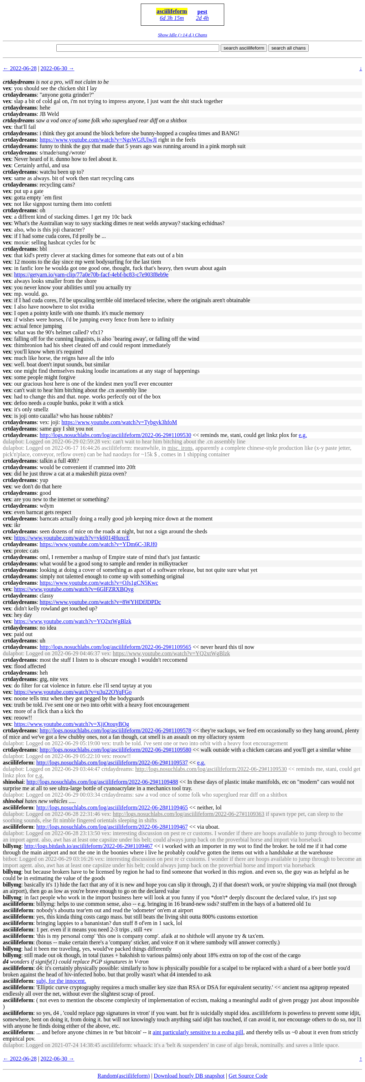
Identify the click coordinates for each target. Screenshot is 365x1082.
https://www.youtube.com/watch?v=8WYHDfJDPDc (100, 602)
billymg (12, 846)
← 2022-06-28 (20, 68)
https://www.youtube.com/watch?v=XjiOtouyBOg (71, 724)
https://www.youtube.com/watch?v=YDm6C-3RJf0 (98, 544)
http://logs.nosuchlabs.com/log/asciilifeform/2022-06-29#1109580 (115, 750)
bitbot (9, 859)
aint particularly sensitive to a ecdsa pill (198, 1032)
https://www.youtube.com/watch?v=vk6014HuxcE (72, 538)
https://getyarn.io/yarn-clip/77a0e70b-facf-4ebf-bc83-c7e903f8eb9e (91, 274)
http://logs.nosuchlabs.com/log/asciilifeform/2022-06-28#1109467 (112, 827)
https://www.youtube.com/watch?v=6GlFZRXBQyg (74, 589)
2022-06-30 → (57, 68)
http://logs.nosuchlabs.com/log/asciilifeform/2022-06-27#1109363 (188, 814)
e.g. (303, 435)
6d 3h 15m (172, 18)
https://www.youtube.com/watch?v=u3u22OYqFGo (73, 692)
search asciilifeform (243, 48)
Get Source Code (247, 1076)
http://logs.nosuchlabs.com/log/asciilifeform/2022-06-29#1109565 (115, 647)
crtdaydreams (20, 95)
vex (7, 88)
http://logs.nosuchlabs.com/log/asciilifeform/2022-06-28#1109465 (112, 807)
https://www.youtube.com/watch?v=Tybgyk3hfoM (119, 422)
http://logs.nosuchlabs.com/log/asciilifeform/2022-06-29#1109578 (115, 730)
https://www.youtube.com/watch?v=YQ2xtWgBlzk (73, 621)
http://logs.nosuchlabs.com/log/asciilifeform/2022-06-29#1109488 (102, 782)
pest (202, 12)
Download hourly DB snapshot (189, 1076)
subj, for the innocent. (61, 981)
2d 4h (202, 18)
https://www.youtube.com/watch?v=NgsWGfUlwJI (98, 140)
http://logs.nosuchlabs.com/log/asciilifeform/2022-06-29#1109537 (112, 763)
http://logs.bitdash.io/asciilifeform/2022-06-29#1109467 (88, 846)
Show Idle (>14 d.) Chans (182, 34)
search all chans (288, 48)
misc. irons (180, 448)
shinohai (13, 782)
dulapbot (13, 441)
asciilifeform (171, 11)
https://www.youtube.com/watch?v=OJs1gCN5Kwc (99, 583)
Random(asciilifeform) (124, 1076)
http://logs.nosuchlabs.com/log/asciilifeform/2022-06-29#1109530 (115, 435)
